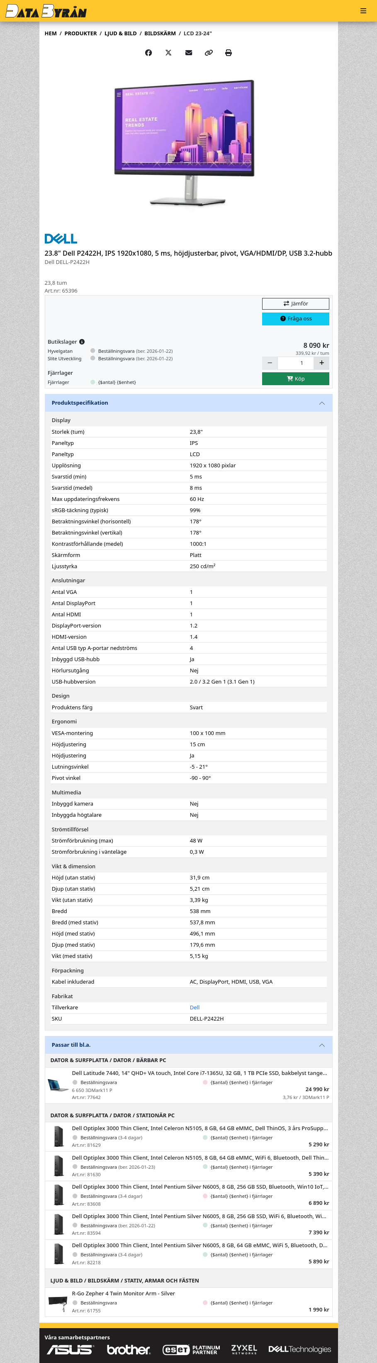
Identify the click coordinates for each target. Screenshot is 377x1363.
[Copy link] (208, 52)
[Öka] (321, 363)
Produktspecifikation (80, 402)
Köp (296, 378)
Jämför (295, 303)
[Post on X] (168, 52)
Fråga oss (296, 318)
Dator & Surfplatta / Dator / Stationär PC (113, 1115)
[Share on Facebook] (148, 52)
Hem (51, 33)
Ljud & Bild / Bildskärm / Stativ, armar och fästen (125, 1280)
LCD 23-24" (198, 33)
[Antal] (295, 363)
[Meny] (363, 11)
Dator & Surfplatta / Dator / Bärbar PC (108, 1060)
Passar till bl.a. (71, 1044)
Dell (195, 1007)
